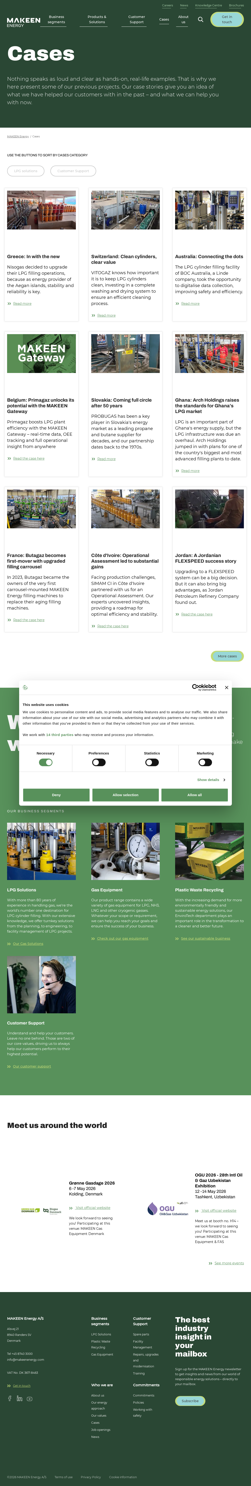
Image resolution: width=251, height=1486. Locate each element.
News (184, 5)
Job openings (100, 1430)
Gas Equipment (102, 1354)
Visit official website (93, 1207)
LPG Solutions (101, 1334)
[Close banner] (226, 687)
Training (139, 1373)
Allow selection (125, 795)
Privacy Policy (91, 1477)
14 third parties (60, 735)
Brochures (236, 5)
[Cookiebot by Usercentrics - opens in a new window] (195, 687)
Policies (138, 1402)
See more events (226, 1263)
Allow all (194, 795)
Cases (164, 19)
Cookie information (123, 1477)
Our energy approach (99, 1405)
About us (97, 1395)
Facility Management (142, 1344)
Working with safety (142, 1412)
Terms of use (64, 1477)
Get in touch (18, 1385)
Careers (167, 5)
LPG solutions (25, 171)
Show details (208, 780)
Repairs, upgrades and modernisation (146, 1360)
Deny (56, 795)
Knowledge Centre (208, 5)
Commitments (143, 1395)
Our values (98, 1415)
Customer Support (73, 171)
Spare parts (141, 1334)
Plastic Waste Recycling (100, 1344)
